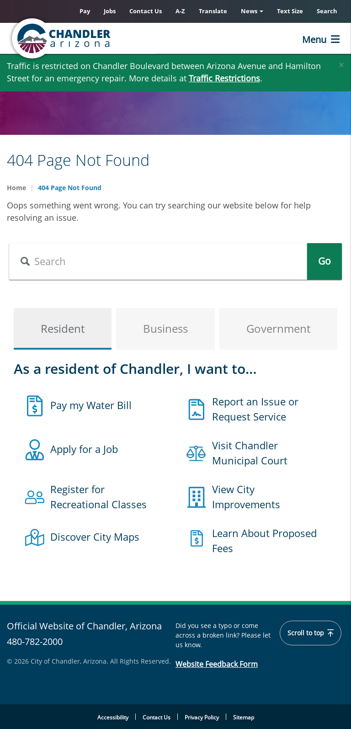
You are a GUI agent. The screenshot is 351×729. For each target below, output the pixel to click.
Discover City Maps (94, 536)
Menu (314, 39)
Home (16, 187)
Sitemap (243, 717)
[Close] (341, 62)
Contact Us (145, 11)
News (252, 11)
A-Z (180, 11)
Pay (85, 11)
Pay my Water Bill (91, 405)
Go (324, 261)
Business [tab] (165, 328)
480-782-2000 (35, 641)
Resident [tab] (63, 328)
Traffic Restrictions (224, 78)
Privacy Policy (202, 717)
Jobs (110, 11)
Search (327, 11)
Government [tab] (278, 328)
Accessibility (112, 717)
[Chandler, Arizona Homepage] (98, 38)
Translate (213, 11)
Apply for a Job (84, 449)
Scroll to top (310, 633)
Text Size (290, 11)
